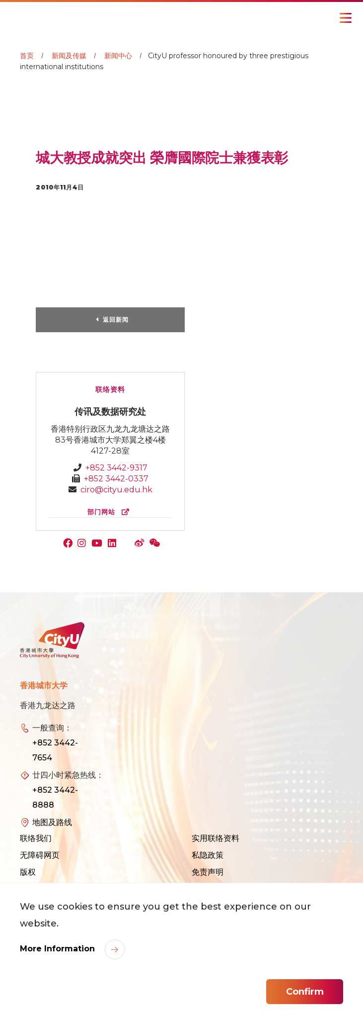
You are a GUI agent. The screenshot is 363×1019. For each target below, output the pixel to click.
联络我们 (36, 838)
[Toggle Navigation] (345, 17)
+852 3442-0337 (116, 478)
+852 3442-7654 (55, 750)
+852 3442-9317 (116, 467)
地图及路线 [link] (52, 822)
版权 (28, 872)
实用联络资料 (215, 838)
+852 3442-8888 (55, 797)
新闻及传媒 (69, 55)
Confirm (305, 991)
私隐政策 (207, 855)
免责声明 (207, 872)
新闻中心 (118, 55)
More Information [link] (58, 948)
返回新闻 (116, 319)
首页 (27, 55)
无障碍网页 (40, 855)
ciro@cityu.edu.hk (116, 489)
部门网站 (110, 512)
